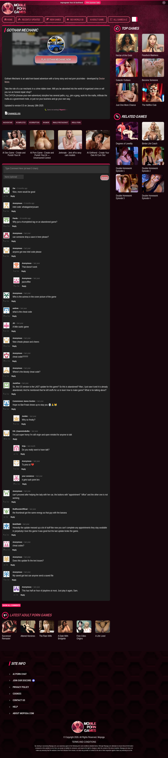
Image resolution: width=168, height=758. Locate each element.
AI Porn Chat (20, 674)
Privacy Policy (21, 687)
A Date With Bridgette (63, 637)
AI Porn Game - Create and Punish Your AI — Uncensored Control (42, 155)
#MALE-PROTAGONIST (60, 122)
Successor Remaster (6, 637)
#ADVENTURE (7, 122)
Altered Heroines (28, 636)
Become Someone (150, 80)
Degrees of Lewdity (124, 143)
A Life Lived (100, 636)
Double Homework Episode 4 (150, 197)
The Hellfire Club (149, 105)
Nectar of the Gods (124, 55)
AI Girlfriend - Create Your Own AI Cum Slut (98, 154)
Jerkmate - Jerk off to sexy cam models (70, 154)
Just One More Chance (126, 105)
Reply (13, 196)
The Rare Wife (45, 636)
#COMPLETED (21, 122)
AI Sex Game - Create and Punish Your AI (14, 154)
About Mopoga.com (23, 713)
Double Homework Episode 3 (124, 197)
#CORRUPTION (34, 122)
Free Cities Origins (81, 637)
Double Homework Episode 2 (150, 169)
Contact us (19, 700)
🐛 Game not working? (56, 110)
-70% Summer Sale (92, 2)
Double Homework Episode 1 (124, 169)
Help (15, 706)
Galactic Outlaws (123, 80)
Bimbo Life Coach (149, 143)
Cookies (17, 693)
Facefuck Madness (150, 55)
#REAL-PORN (76, 122)
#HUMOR (46, 122)
